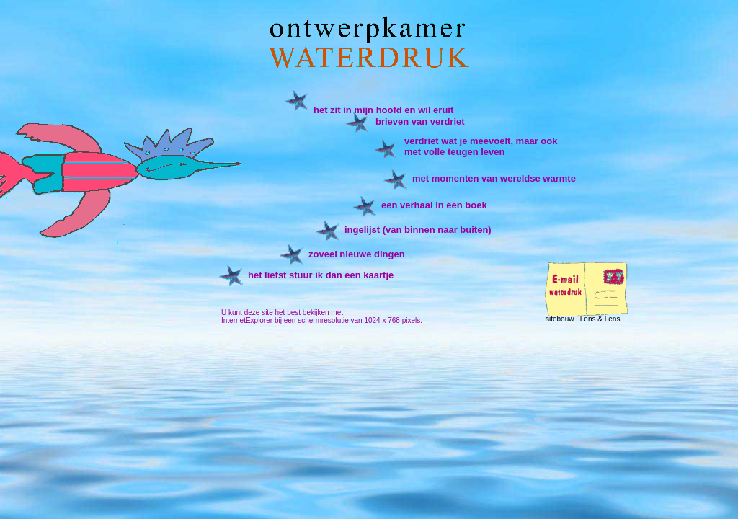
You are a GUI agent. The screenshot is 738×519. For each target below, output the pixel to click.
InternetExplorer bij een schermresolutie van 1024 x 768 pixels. (321, 320)
